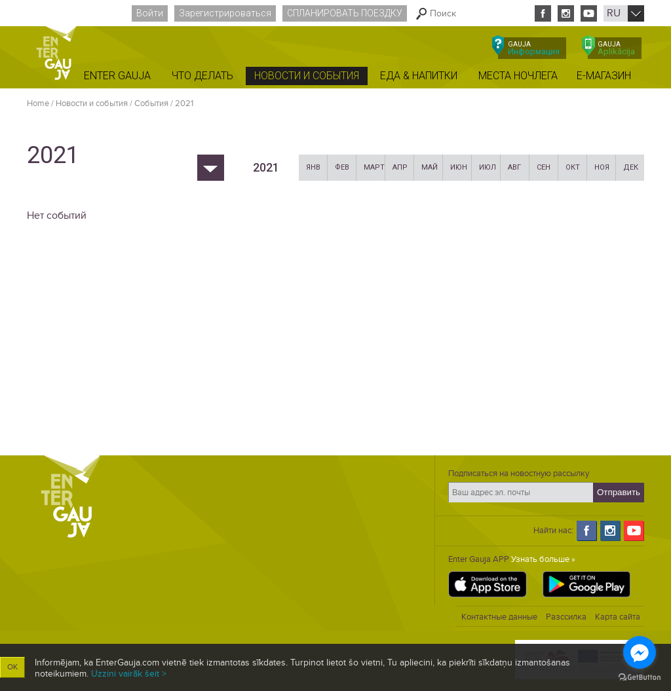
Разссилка (566, 617)
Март (374, 167)
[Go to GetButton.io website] (640, 677)
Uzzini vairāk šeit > (128, 673)
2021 (184, 103)
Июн (458, 167)
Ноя (601, 167)
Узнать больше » (543, 559)
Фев (342, 167)
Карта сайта (617, 617)
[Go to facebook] (639, 652)
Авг (514, 167)
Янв (313, 167)
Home (38, 103)
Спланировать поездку (344, 13)
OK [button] (12, 667)
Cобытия (151, 103)
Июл (487, 167)
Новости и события (92, 103)
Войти (149, 13)
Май (429, 167)
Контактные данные (499, 617)
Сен (543, 167)
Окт (573, 167)
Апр (400, 167)
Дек (630, 167)
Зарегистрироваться (225, 13)
